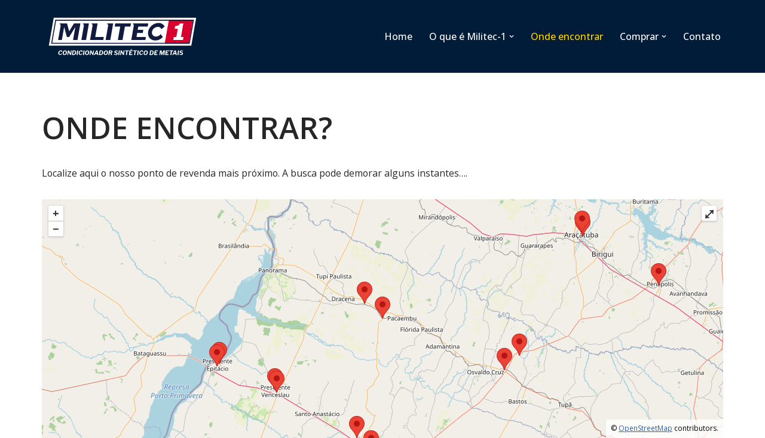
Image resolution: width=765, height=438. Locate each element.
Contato (702, 36)
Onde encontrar (567, 36)
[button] (511, 36)
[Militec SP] (125, 36)
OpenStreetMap (645, 429)
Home (398, 36)
